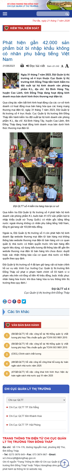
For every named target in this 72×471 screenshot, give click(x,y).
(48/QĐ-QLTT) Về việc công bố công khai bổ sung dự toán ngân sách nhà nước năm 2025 (39, 364)
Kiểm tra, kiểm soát (24, 28)
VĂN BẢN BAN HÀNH (25, 325)
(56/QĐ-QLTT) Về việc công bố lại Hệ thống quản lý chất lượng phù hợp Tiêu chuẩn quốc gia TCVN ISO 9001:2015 (39, 335)
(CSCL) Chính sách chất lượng (26, 353)
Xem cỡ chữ (53, 66)
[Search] (49, 13)
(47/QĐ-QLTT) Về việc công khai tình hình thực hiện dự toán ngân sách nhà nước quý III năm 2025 (39, 374)
